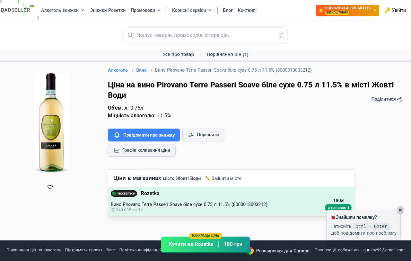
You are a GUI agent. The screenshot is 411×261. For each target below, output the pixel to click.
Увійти (395, 10)
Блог (110, 250)
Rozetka (150, 193)
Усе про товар (178, 54)
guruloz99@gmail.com (384, 250)
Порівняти (203, 135)
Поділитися (387, 99)
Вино (144, 70)
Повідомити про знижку (144, 135)
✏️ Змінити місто (223, 178)
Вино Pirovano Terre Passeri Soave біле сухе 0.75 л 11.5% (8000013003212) (189, 204)
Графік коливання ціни (141, 150)
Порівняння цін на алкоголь (33, 250)
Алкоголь (121, 70)
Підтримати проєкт (83, 250)
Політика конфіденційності (145, 250)
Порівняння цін (227, 54)
